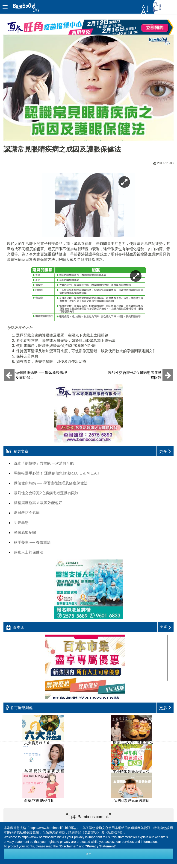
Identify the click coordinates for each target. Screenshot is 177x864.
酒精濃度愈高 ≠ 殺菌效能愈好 (38, 503)
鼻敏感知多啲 (25, 532)
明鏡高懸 (21, 522)
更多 (165, 627)
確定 (88, 853)
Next (116, 804)
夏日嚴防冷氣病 (27, 513)
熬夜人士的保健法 (28, 552)
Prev (61, 804)
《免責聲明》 (90, 832)
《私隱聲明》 (114, 832)
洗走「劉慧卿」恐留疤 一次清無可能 (44, 463)
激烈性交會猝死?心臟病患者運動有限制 (46, 493)
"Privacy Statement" (100, 846)
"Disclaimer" (68, 846)
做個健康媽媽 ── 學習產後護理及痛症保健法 (51, 483)
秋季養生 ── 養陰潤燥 (32, 542)
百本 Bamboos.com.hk (88, 816)
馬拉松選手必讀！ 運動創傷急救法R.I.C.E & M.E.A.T (57, 473)
